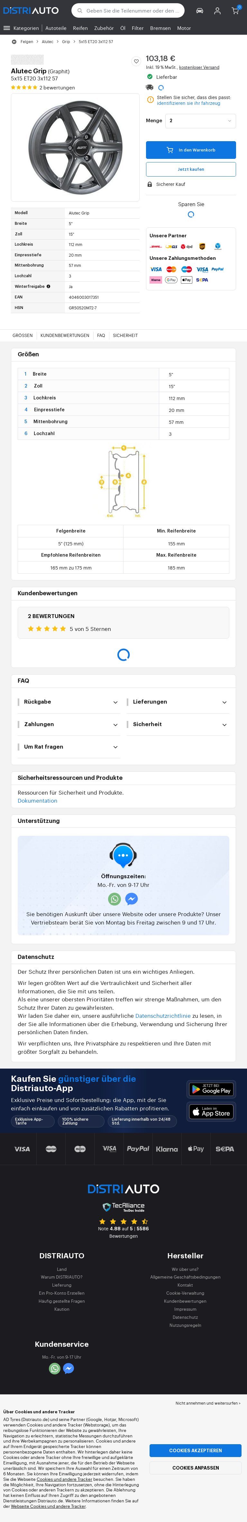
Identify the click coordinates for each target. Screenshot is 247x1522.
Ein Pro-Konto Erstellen (62, 1293)
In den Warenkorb (191, 150)
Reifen (80, 27)
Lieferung (61, 1285)
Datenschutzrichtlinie (163, 1015)
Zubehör (104, 27)
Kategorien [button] (26, 27)
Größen (23, 335)
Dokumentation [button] (37, 800)
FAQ (101, 335)
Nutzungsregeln (185, 1325)
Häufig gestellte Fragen (62, 1301)
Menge (154, 121)
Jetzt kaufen (191, 169)
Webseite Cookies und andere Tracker (48, 1506)
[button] (200, 10)
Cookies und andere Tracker (64, 1479)
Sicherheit (125, 335)
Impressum (185, 1309)
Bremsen (160, 27)
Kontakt (185, 1285)
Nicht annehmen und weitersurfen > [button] (208, 1403)
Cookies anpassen (195, 1468)
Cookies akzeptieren (195, 1450)
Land (62, 1269)
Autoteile (56, 27)
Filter (138, 27)
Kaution (61, 1309)
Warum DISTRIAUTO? (62, 1277)
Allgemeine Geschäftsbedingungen (185, 1277)
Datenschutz (185, 1317)
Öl (122, 27)
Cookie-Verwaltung (185, 1293)
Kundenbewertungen (65, 335)
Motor (184, 27)
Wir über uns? (185, 1269)
